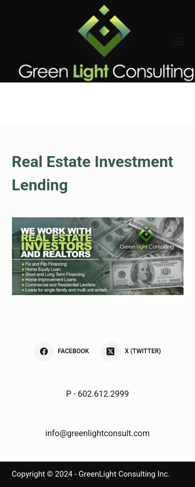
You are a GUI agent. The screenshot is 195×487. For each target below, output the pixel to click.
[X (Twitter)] (131, 351)
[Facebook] (61, 351)
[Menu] (179, 41)
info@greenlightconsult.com (97, 433)
